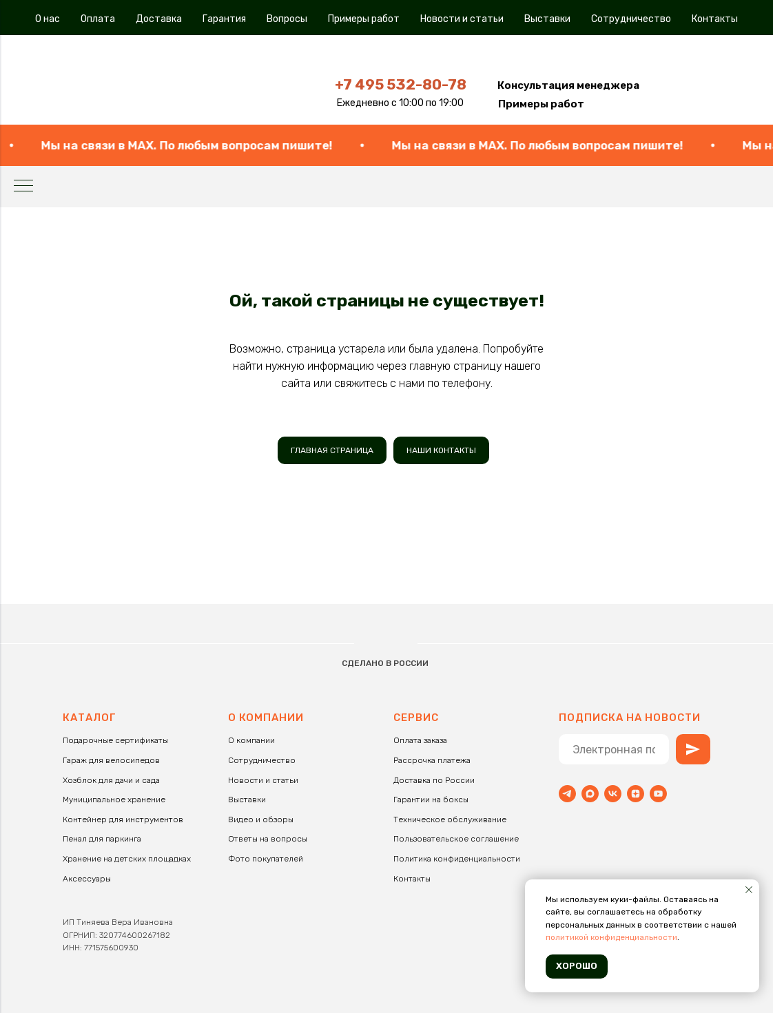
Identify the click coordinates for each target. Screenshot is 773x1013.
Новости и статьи (462, 19)
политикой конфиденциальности (611, 937)
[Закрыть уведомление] (749, 890)
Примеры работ (364, 19)
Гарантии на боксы (430, 799)
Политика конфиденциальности (456, 859)
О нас (47, 19)
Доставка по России (434, 780)
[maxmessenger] (590, 793)
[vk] (612, 793)
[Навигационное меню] (23, 187)
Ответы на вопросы (267, 839)
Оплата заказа (420, 740)
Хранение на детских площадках (127, 859)
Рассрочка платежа (432, 760)
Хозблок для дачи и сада (111, 780)
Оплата (98, 19)
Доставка (159, 19)
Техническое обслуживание (449, 819)
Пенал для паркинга (102, 839)
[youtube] (658, 793)
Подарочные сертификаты (115, 740)
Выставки (547, 19)
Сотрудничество (631, 19)
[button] (568, 85)
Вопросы (287, 19)
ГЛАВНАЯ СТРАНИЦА (332, 450)
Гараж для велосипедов (111, 760)
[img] (176, 82)
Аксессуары (87, 879)
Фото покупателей (265, 859)
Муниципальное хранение (114, 799)
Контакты (715, 19)
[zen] (635, 793)
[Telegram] (567, 793)
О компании (251, 740)
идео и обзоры (263, 819)
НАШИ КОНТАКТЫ (441, 450)
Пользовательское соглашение (456, 839)
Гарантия (224, 19)
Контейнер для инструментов (123, 819)
